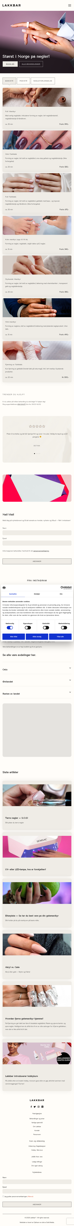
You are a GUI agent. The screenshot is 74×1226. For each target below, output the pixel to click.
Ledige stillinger (37, 1162)
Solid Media (50, 1222)
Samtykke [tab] (13, 594)
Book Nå (10, 64)
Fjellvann (37, 1222)
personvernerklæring (41, 551)
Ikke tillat (13, 636)
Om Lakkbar (37, 1126)
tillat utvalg (37, 636)
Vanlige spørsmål (37, 1122)
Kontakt (37, 1130)
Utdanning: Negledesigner (37, 1146)
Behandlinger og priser (37, 1118)
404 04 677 (21, 404)
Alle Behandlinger (31, 64)
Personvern (37, 1134)
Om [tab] (61, 594)
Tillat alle (60, 636)
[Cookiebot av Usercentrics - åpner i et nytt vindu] (62, 587)
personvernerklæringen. (19, 1196)
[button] (34, 453)
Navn (4, 528)
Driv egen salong (37, 1166)
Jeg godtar (18, 1196)
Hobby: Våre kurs (37, 1150)
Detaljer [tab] (37, 594)
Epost (5, 538)
